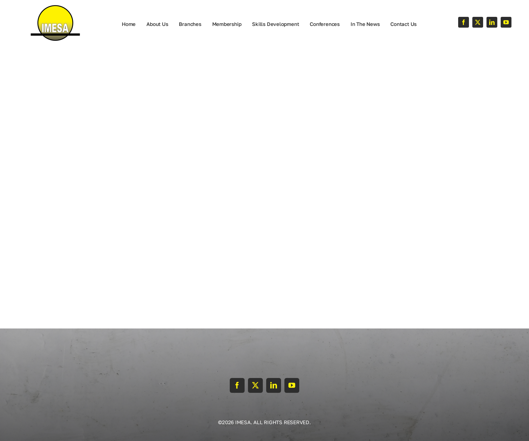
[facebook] (463, 22)
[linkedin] (491, 22)
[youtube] (506, 22)
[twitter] (477, 22)
